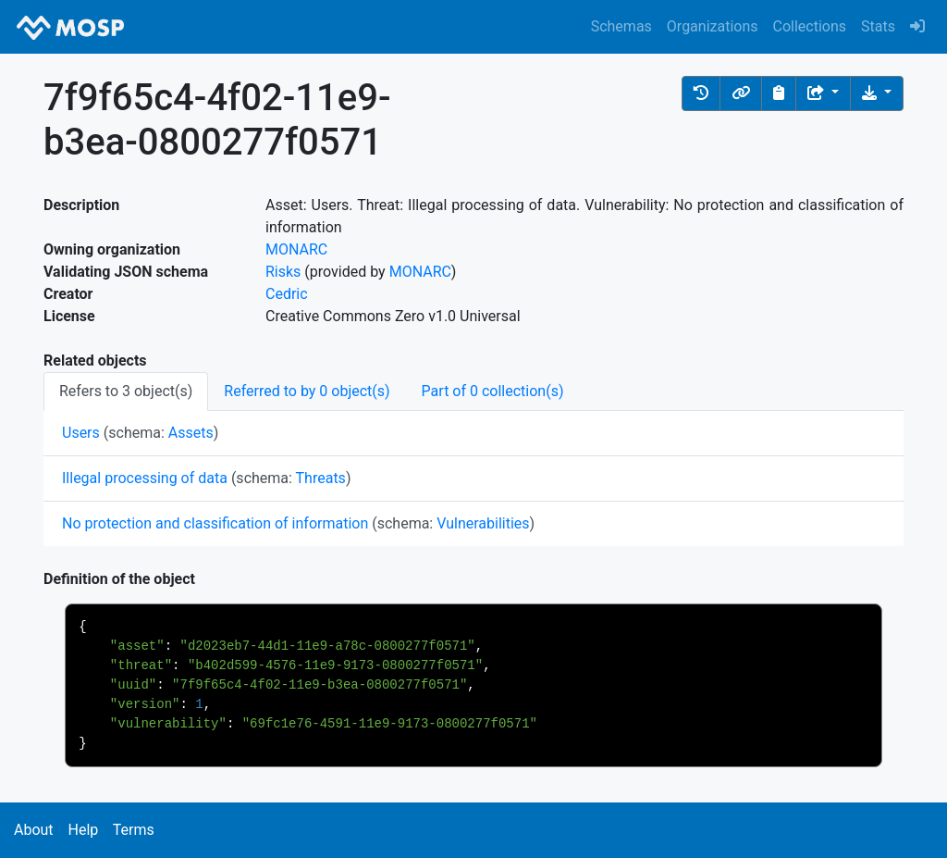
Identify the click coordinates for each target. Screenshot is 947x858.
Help (83, 830)
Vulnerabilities (483, 523)
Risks (283, 271)
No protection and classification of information (215, 523)
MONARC (296, 249)
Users (81, 432)
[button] (701, 93)
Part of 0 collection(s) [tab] (493, 391)
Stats (878, 26)
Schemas (621, 26)
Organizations (712, 26)
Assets (191, 432)
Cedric (286, 294)
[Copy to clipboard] (778, 93)
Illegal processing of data (145, 478)
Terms (133, 830)
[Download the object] (877, 93)
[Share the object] (823, 93)
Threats (321, 478)
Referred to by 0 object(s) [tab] (306, 391)
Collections (810, 26)
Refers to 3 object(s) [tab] (125, 391)
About (34, 830)
